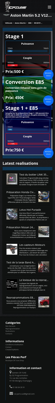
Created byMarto (12, 349)
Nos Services (10, 326)
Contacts (9, 333)
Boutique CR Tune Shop (15, 360)
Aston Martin (20, 23)
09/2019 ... (38, 23)
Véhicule (8, 23)
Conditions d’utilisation (14, 344)
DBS (30, 23)
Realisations (10, 331)
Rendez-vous (48, 74)
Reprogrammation (13, 328)
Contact (9, 347)
